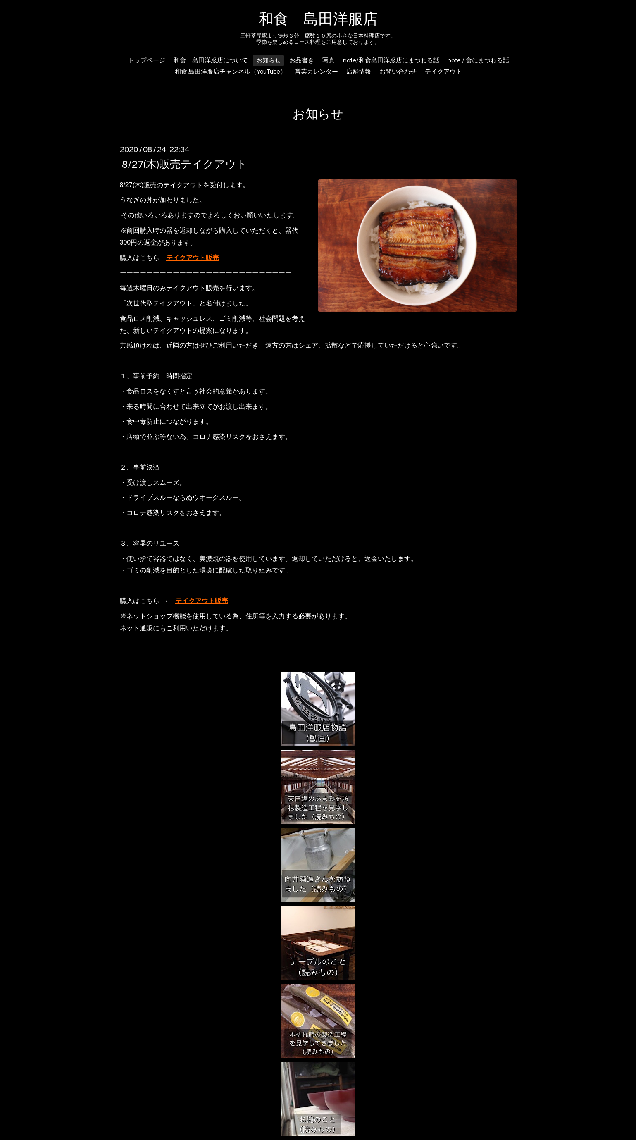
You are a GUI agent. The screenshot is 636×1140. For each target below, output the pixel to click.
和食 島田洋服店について (211, 60)
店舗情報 (358, 72)
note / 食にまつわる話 (478, 60)
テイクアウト (443, 72)
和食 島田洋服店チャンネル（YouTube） (230, 72)
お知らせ (268, 60)
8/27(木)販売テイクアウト (185, 164)
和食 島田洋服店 (318, 19)
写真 (328, 60)
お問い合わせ (398, 72)
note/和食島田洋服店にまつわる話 (391, 60)
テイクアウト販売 (192, 257)
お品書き (301, 60)
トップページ (146, 60)
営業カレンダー (316, 72)
